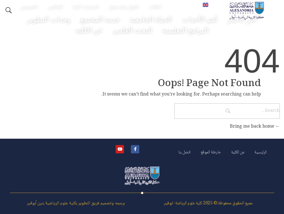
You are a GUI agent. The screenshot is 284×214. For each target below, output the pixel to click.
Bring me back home (255, 126)
